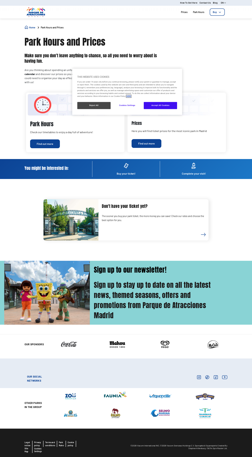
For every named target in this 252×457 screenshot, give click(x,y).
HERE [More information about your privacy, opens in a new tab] (128, 96)
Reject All (93, 105)
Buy (217, 12)
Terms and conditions (50, 444)
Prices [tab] (184, 12)
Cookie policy (71, 444)
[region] (127, 92)
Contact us (205, 3)
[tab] (217, 12)
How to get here (189, 3)
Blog (215, 3)
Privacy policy (37, 444)
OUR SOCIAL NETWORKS (34, 378)
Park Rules (61, 444)
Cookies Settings (38, 449)
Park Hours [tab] (198, 12)
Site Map (26, 450)
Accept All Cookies (160, 105)
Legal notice (27, 444)
